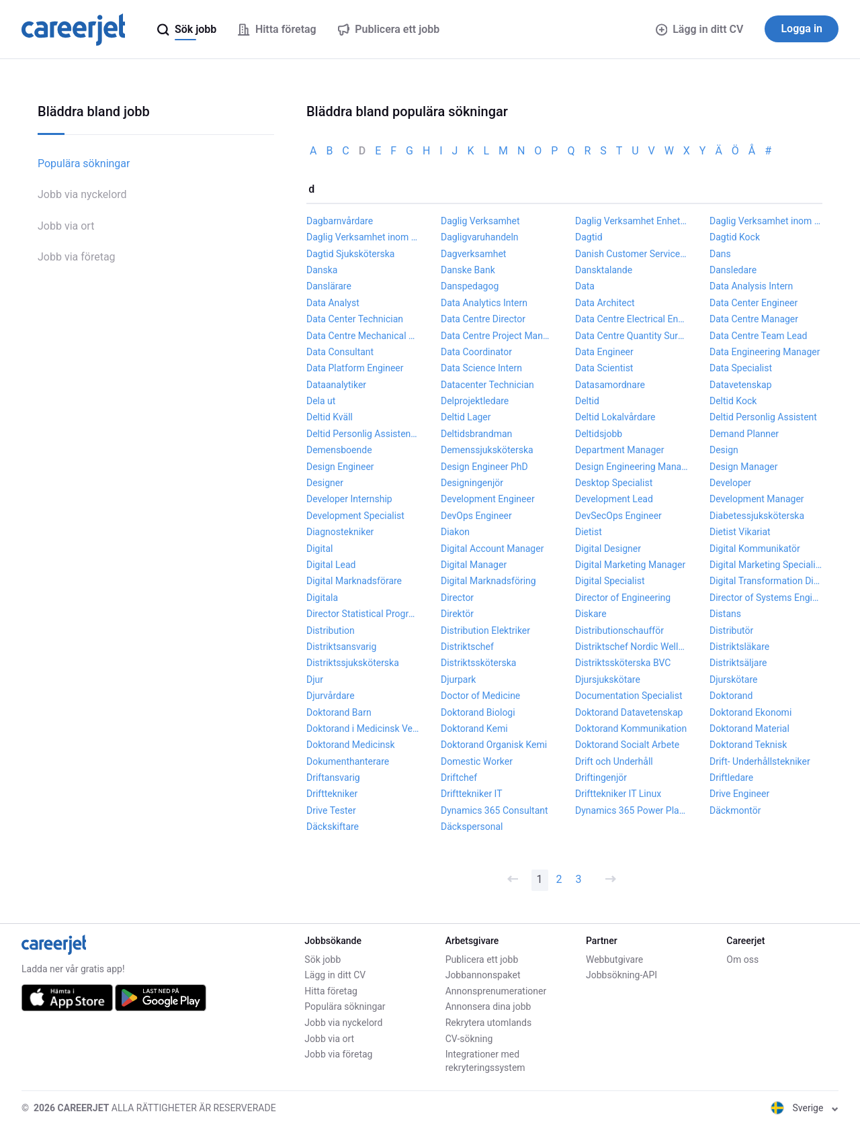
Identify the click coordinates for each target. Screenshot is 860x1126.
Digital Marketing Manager (630, 564)
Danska (321, 270)
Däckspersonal (472, 826)
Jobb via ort (66, 226)
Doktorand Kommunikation (631, 728)
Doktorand (731, 695)
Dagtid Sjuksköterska (350, 253)
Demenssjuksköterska (487, 449)
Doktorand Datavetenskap (629, 712)
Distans (725, 613)
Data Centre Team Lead (759, 335)
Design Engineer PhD (484, 466)
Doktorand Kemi (474, 728)
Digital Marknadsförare (354, 580)
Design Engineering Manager (631, 466)
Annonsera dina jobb (488, 1006)
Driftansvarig (333, 777)
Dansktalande (603, 270)
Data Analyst (332, 302)
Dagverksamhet (473, 253)
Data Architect (605, 302)
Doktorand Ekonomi (750, 712)
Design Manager (744, 466)
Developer (730, 482)
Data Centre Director (483, 319)
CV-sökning (469, 1038)
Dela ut (320, 400)
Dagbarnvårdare (339, 221)
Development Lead (614, 499)
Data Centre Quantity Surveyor (631, 335)
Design (724, 449)
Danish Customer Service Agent (631, 253)
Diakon (455, 531)
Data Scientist (604, 368)
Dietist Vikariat (740, 531)
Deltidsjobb (598, 433)
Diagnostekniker (340, 531)
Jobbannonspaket (483, 975)
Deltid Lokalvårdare (615, 417)
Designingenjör (472, 482)
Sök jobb (322, 959)
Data (585, 286)
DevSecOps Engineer (618, 515)
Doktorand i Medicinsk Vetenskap (362, 728)
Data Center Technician (354, 319)
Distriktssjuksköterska (352, 662)
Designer (324, 482)
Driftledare (731, 777)
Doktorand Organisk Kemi (494, 744)
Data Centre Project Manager (497, 335)
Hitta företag (330, 991)
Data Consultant (340, 351)
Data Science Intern (481, 368)
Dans (720, 253)
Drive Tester (331, 810)
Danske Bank (468, 270)
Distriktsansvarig (341, 646)
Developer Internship (349, 499)
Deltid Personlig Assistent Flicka (362, 433)
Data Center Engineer (754, 302)
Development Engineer (488, 499)
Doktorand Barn (339, 712)
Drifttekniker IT (472, 793)
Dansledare (733, 270)
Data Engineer (604, 351)
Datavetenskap (741, 384)
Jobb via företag (77, 256)
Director (457, 597)
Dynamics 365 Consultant (494, 810)
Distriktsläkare (739, 646)
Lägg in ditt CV (700, 29)
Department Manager (619, 449)
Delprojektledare (475, 400)
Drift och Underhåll (614, 761)
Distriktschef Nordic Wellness (631, 646)
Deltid (587, 400)
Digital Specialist (610, 580)
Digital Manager (474, 564)
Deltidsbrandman (476, 433)
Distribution (330, 630)
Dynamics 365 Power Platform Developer (631, 810)
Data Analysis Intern (751, 286)
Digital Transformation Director (766, 580)
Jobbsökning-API (621, 975)
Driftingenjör (601, 777)
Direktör (457, 613)
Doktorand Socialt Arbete (627, 744)
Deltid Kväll (329, 417)
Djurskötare (734, 679)
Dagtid (589, 237)
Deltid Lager (466, 417)
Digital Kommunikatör (755, 548)
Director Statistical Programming (362, 613)
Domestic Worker (477, 761)
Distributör (731, 630)
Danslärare (328, 286)
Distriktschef (467, 646)
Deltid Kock (733, 400)
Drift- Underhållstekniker (760, 761)
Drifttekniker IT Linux (618, 793)
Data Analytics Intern (484, 302)
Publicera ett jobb (482, 959)
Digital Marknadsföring (488, 580)
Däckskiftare (332, 826)
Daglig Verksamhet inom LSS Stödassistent (362, 237)
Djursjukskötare (607, 679)
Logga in (801, 28)
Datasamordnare (610, 384)
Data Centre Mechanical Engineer (362, 335)
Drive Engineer (739, 793)
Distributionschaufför (619, 630)
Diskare (591, 613)
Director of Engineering (623, 597)
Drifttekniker (331, 793)
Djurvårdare (330, 695)
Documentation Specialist (629, 695)
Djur (314, 679)
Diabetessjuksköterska (757, 515)
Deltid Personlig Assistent (763, 417)
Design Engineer (340, 466)
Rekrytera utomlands (488, 1022)
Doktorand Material (749, 728)
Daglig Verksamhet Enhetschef (631, 221)
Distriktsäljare (738, 662)
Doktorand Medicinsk (350, 744)
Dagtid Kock (735, 237)
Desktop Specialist (613, 482)
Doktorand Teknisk (748, 744)
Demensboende (339, 449)
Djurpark (458, 679)
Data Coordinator (476, 351)
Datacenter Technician (487, 384)
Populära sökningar (84, 163)
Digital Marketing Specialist (766, 564)
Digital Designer (608, 548)
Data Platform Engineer (355, 368)
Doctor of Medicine (480, 695)
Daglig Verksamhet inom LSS (766, 221)
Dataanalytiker (336, 384)
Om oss (742, 959)
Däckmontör (735, 810)
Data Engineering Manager (765, 351)
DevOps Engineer (476, 515)
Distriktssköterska (478, 662)
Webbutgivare (614, 959)
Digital (319, 548)
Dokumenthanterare (347, 761)
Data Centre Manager (754, 319)
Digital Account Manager (492, 548)
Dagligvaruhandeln (480, 237)
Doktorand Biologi (478, 712)
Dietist (588, 531)
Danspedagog (470, 286)
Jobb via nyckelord (82, 194)
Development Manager (757, 499)
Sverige (804, 1107)
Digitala (322, 597)
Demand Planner (744, 433)
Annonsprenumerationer (496, 991)
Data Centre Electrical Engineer (631, 319)
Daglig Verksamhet (480, 221)
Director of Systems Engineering (766, 597)
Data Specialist (741, 368)
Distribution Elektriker (485, 630)
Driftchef (459, 777)
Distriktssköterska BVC (623, 662)
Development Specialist (355, 515)
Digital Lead (330, 564)
